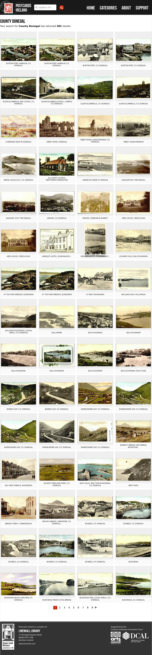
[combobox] (45, 7)
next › (97, 607)
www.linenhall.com (27, 644)
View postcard (18, 50)
